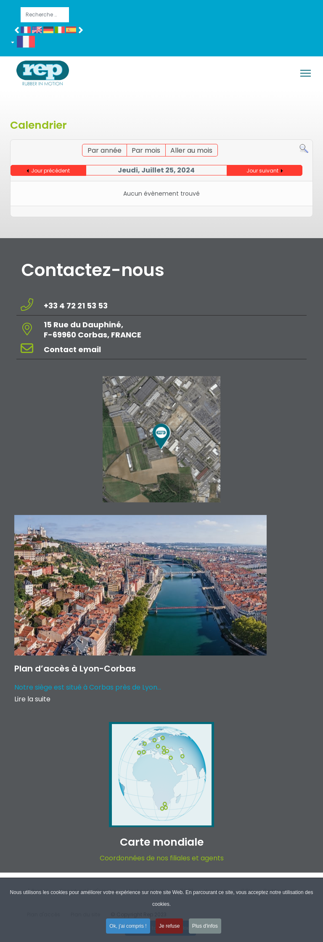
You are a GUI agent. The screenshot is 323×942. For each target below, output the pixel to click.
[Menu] (305, 73)
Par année (104, 150)
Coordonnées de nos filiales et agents (162, 858)
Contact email (73, 349)
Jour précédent (50, 170)
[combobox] (45, 14)
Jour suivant (262, 170)
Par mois (146, 150)
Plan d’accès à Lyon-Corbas (75, 668)
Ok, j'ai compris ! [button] (127, 928)
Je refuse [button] (169, 928)
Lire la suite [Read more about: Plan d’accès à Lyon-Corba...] (32, 699)
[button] (25, 43)
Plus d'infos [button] (205, 928)
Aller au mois (191, 150)
